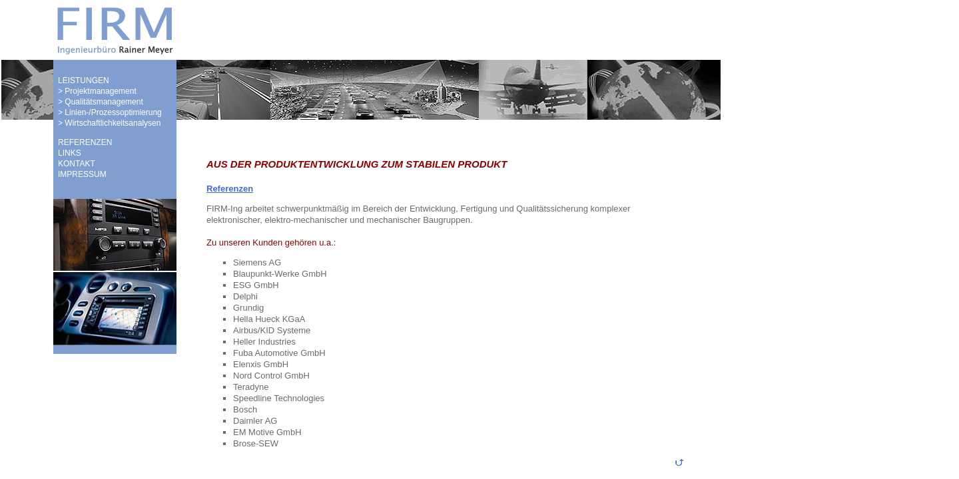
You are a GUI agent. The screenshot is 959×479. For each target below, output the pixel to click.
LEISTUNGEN (83, 80)
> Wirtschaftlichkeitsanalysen (109, 123)
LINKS (69, 153)
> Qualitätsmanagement (100, 101)
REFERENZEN (85, 142)
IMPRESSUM (82, 174)
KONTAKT (76, 163)
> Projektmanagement (97, 91)
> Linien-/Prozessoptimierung (110, 112)
